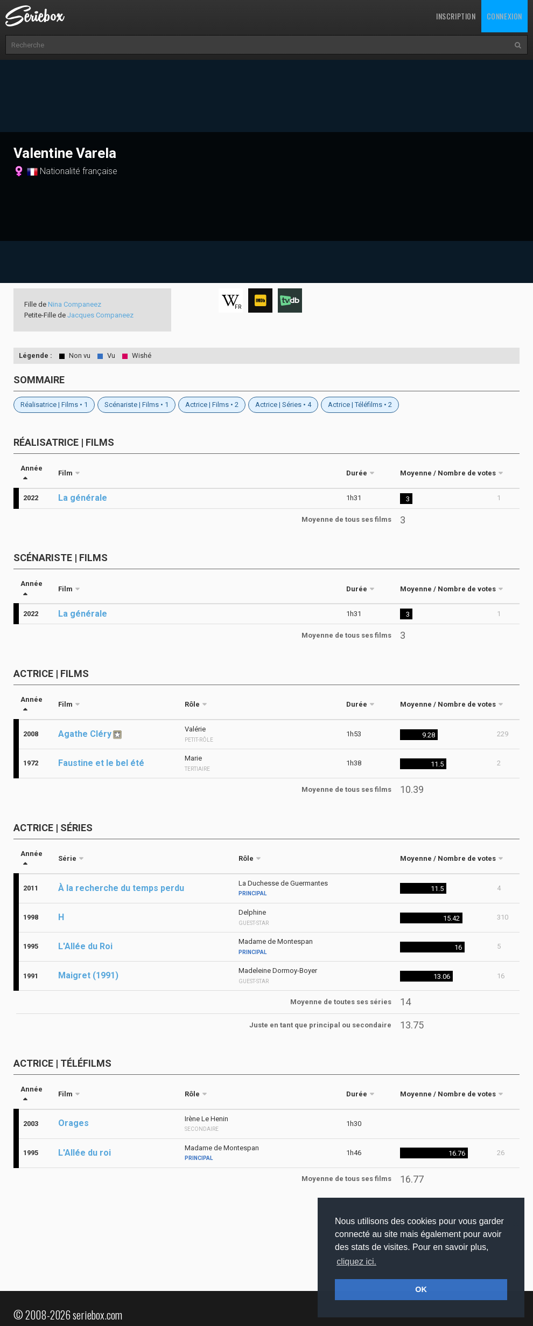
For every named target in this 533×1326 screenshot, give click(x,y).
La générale (82, 497)
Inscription (456, 16)
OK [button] (421, 1289)
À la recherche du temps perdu (121, 888)
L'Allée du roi (84, 1152)
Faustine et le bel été (101, 763)
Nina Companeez (74, 304)
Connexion (504, 16)
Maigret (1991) (88, 975)
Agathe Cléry (84, 733)
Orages (73, 1123)
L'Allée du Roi (85, 946)
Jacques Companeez (100, 315)
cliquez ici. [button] (356, 1261)
